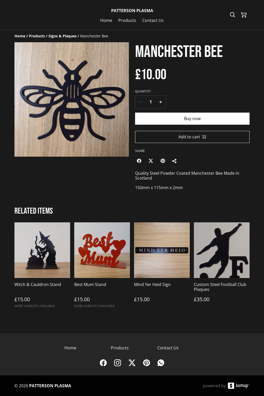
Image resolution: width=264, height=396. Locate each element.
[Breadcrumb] (132, 36)
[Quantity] (150, 102)
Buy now (192, 118)
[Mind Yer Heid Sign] (162, 267)
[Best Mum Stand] (102, 267)
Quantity (143, 91)
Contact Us (168, 348)
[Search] (232, 15)
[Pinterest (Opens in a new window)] (163, 161)
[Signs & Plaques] (62, 35)
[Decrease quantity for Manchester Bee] (140, 102)
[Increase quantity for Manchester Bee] (160, 102)
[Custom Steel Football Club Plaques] (222, 267)
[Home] (19, 35)
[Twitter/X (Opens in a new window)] (151, 161)
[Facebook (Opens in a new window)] (139, 161)
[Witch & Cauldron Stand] (42, 267)
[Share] (174, 161)
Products (120, 348)
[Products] (37, 35)
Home (70, 348)
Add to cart (192, 137)
